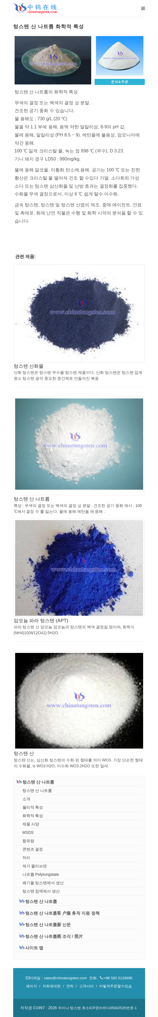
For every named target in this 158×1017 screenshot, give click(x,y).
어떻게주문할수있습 (115, 986)
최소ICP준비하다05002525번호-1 (109, 1008)
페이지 (31, 986)
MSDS (28, 832)
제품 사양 (30, 824)
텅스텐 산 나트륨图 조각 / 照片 (51, 936)
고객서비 (86, 986)
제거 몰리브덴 (34, 866)
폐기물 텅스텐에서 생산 (43, 883)
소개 (26, 799)
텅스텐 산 (24, 753)
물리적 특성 (32, 807)
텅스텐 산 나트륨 (32, 499)
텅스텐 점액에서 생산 (41, 891)
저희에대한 (51, 986)
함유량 (28, 841)
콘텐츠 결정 (32, 849)
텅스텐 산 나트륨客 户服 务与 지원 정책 (59, 912)
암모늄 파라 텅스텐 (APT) (41, 620)
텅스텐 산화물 (29, 366)
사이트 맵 (31, 947)
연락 (70, 986)
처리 (26, 857)
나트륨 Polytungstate (40, 874)
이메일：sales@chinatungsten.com (57, 978)
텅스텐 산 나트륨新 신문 (45, 924)
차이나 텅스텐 (69, 1008)
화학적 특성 (32, 815)
